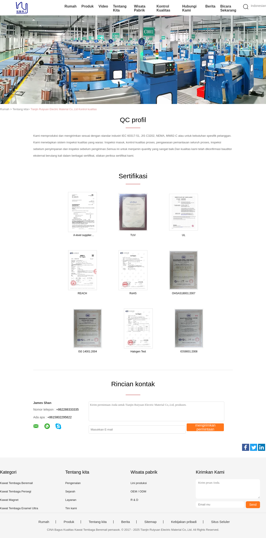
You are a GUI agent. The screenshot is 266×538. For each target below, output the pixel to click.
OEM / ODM (138, 491)
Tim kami (71, 508)
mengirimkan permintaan (205, 427)
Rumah (70, 6)
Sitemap (150, 521)
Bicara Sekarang (228, 8)
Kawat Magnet (9, 499)
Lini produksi (139, 483)
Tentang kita (120, 8)
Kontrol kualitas (163, 8)
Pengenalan (72, 483)
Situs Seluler (220, 521)
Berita (210, 6)
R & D (134, 499)
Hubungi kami (189, 8)
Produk (87, 6)
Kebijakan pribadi (184, 521)
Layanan (70, 499)
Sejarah (70, 491)
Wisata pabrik (139, 8)
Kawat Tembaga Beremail (16, 483)
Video (103, 6)
